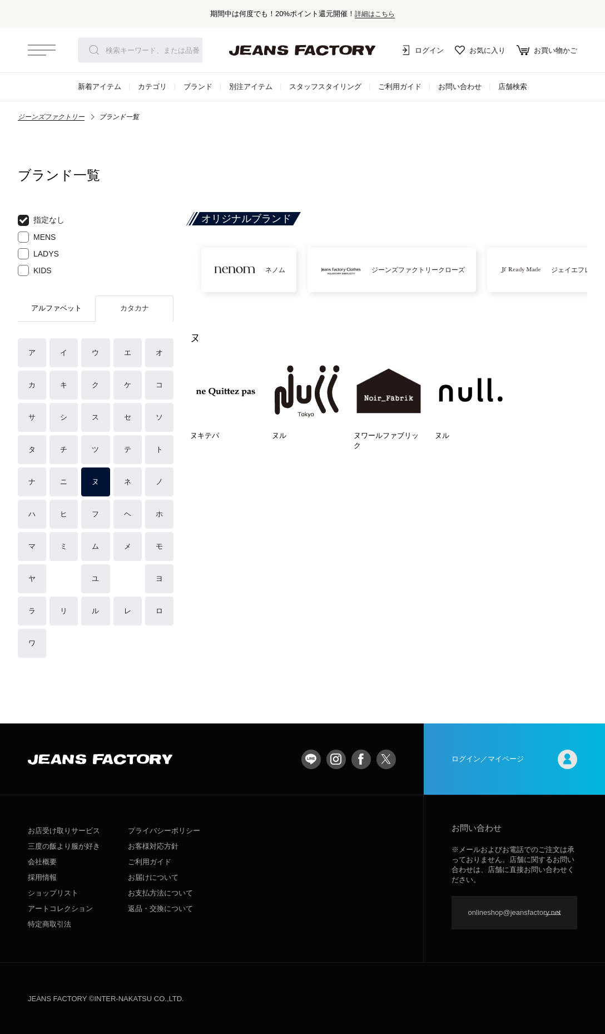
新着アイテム (99, 86)
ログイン (421, 50)
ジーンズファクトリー (51, 117)
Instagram (336, 759)
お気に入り (480, 50)
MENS (37, 237)
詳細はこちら (375, 13)
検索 (94, 50)
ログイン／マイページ (514, 759)
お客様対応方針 (153, 846)
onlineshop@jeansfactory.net (514, 912)
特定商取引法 (49, 924)
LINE (311, 759)
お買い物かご (547, 50)
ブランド (198, 86)
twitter (386, 759)
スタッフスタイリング (325, 86)
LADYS (38, 253)
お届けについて (153, 877)
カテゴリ (152, 86)
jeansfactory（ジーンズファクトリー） (302, 50)
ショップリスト (53, 893)
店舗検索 (512, 86)
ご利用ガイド (399, 86)
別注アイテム (250, 86)
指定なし (41, 220)
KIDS (35, 270)
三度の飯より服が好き (64, 846)
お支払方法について (160, 893)
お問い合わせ (460, 86)
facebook (361, 759)
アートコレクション (60, 908)
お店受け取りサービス (64, 830)
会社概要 (42, 862)
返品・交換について (160, 908)
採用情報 (42, 877)
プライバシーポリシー (164, 830)
